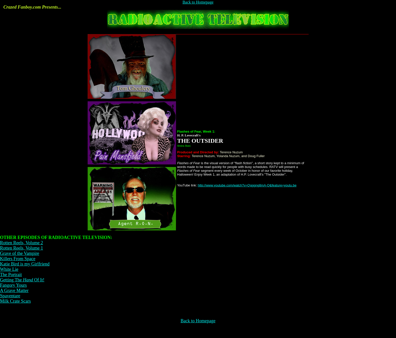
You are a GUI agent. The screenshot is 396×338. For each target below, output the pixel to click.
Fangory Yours (13, 285)
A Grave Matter (14, 290)
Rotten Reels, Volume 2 (21, 242)
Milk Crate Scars (15, 301)
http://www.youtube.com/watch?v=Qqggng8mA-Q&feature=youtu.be (247, 185)
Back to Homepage (198, 2)
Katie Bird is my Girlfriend (24, 264)
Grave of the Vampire (19, 253)
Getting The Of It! (22, 279)
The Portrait (11, 274)
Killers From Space (17, 258)
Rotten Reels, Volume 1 (21, 248)
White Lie (9, 269)
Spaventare (10, 295)
